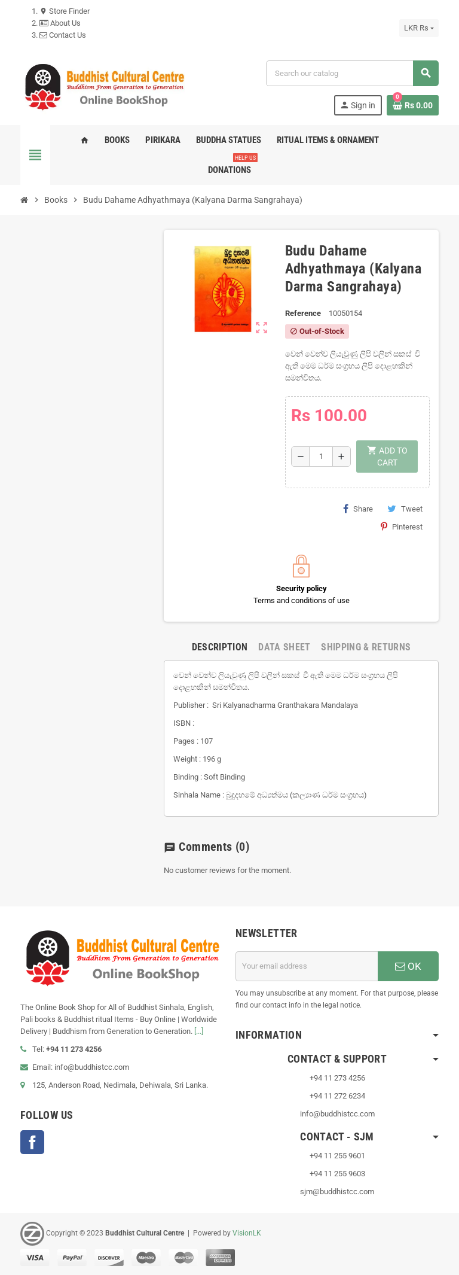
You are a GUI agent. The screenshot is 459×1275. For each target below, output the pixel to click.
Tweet (405, 508)
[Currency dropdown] (419, 28)
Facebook (32, 1142)
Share (358, 508)
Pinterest (402, 526)
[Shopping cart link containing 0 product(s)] (413, 105)
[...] (198, 1031)
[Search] (352, 73)
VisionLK (246, 1233)
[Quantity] (321, 456)
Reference (303, 313)
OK (408, 966)
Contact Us (62, 35)
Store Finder (64, 11)
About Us (60, 23)
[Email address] (306, 966)
